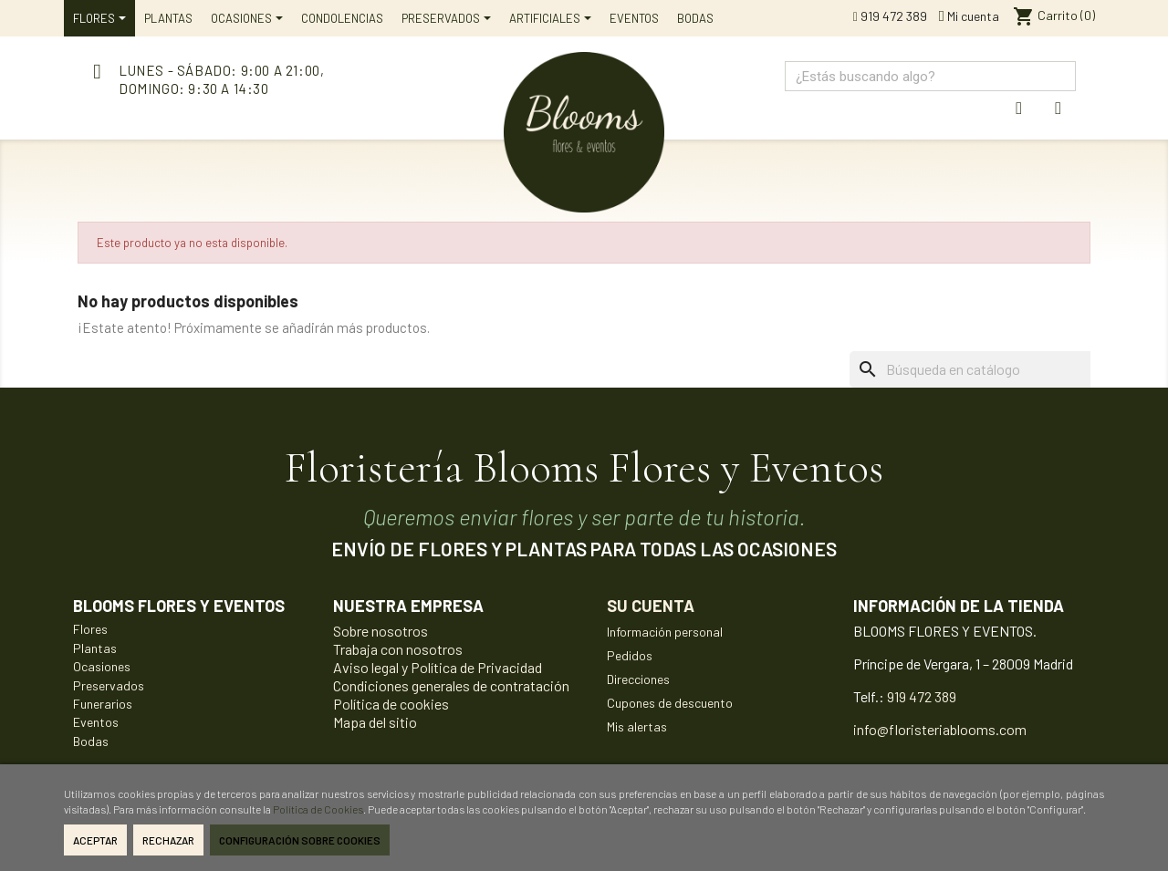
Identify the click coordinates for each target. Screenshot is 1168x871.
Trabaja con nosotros (398, 649)
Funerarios (102, 703)
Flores (90, 629)
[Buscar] (997, 369)
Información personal (665, 631)
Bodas (91, 741)
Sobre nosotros (380, 630)
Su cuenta (650, 606)
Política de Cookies (318, 809)
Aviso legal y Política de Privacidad (437, 667)
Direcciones (638, 679)
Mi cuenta (969, 16)
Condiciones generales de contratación (451, 685)
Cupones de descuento (670, 702)
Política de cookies (391, 703)
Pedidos (629, 655)
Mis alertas (637, 726)
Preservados (108, 685)
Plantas (95, 648)
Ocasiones (101, 666)
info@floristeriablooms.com (940, 729)
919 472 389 (890, 16)
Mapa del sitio (375, 722)
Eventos (96, 722)
